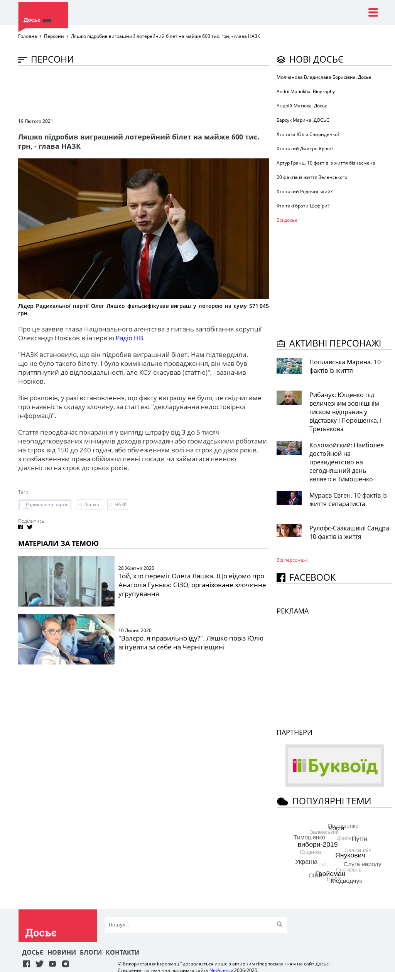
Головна (27, 36)
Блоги (91, 952)
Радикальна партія (47, 504)
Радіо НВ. (130, 337)
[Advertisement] (158, 91)
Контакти (123, 952)
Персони (54, 36)
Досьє (33, 952)
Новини (61, 952)
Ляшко (91, 504)
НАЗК (121, 504)
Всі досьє (287, 220)
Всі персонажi (292, 560)
